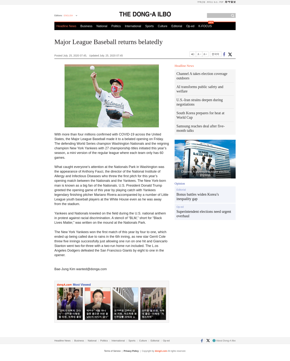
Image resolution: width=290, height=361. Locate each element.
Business (86, 26)
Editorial (176, 26)
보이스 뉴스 (212, 2)
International (133, 26)
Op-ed (190, 26)
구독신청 (201, 2)
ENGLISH (68, 15)
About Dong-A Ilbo (224, 340)
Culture (162, 26)
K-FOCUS (205, 26)
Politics (116, 26)
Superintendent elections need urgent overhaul (203, 213)
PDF (221, 2)
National (102, 26)
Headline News (66, 26)
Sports (149, 26)
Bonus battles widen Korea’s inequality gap (197, 196)
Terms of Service (112, 351)
